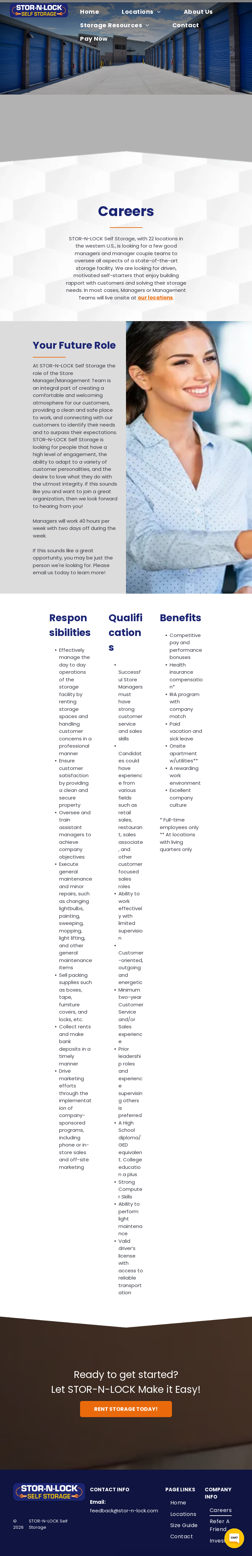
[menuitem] (94, 11)
